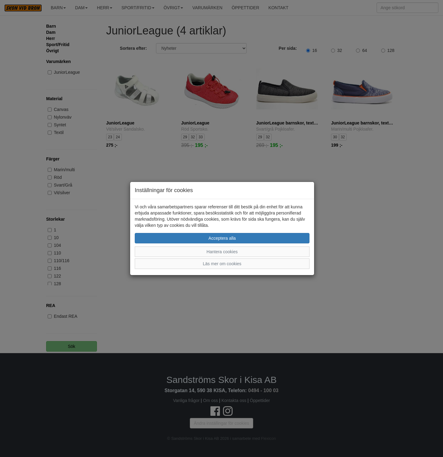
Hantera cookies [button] (221, 251)
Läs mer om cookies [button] (222, 263)
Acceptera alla (222, 238)
